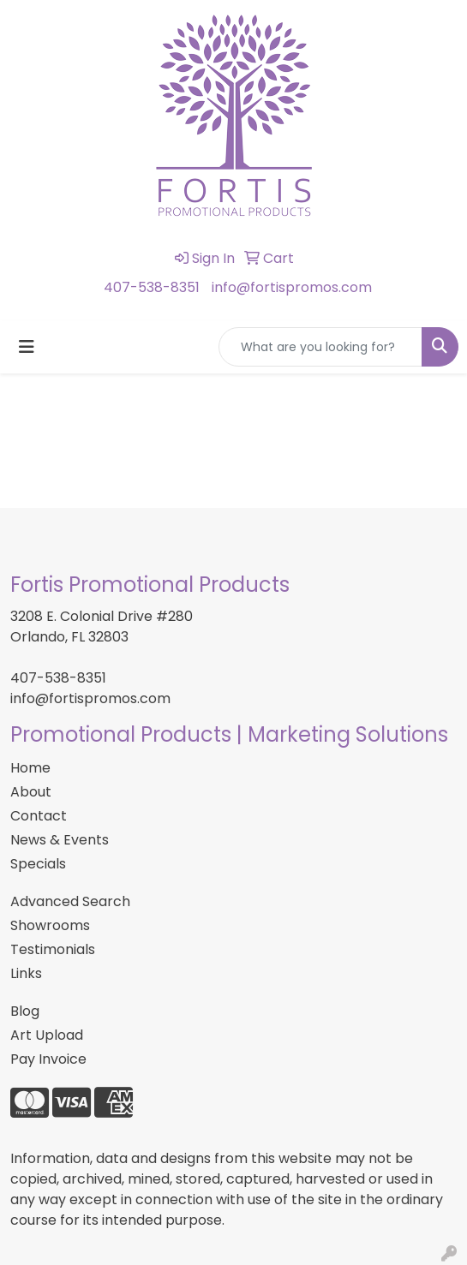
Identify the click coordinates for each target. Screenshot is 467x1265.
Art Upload (46, 1035)
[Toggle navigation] (27, 347)
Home (30, 768)
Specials (38, 864)
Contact (38, 816)
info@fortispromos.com (292, 287)
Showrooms (50, 925)
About (30, 792)
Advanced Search (70, 901)
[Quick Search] (320, 347)
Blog (24, 1011)
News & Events (59, 840)
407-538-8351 (152, 287)
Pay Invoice (48, 1059)
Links (26, 973)
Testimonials (52, 949)
